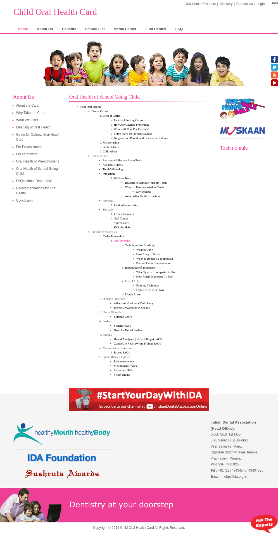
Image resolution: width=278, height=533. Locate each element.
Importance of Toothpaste (140, 267)
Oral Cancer (121, 218)
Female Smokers (124, 214)
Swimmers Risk (123, 370)
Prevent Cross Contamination (154, 263)
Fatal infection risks (126, 205)
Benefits (69, 29)
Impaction (109, 173)
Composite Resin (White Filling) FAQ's (137, 343)
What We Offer (27, 120)
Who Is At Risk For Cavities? (131, 129)
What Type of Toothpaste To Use (155, 272)
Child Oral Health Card (55, 12)
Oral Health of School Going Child (37, 171)
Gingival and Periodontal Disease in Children (141, 138)
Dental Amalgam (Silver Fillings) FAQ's (138, 339)
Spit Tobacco (122, 222)
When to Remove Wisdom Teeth (144, 187)
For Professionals (29, 147)
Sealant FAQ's (122, 325)
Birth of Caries (111, 115)
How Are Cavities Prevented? (131, 124)
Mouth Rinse (133, 294)
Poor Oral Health (90, 106)
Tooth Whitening (113, 169)
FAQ (179, 29)
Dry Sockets (143, 191)
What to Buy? (144, 249)
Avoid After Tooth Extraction (142, 196)
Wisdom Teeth (122, 178)
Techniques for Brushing (140, 245)
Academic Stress (113, 164)
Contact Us (244, 4)
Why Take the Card (30, 113)
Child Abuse (110, 151)
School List (95, 29)
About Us (45, 29)
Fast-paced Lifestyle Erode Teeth (122, 160)
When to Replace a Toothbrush (154, 258)
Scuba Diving (122, 374)
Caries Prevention (113, 236)
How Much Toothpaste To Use (154, 276)
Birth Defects (111, 147)
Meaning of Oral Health (33, 127)
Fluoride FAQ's (123, 316)
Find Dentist (155, 29)
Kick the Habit (123, 227)
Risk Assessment (124, 361)
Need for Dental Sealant (128, 330)
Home (23, 29)
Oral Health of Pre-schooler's (37, 161)
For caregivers (27, 154)
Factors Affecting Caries (128, 120)
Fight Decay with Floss (150, 289)
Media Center (125, 29)
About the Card (27, 105)
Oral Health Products (200, 4)
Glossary (225, 4)
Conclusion (24, 200)
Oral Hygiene (122, 240)
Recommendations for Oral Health (36, 190)
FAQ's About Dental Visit (34, 181)
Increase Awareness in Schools (132, 307)
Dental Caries (100, 111)
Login (260, 4)
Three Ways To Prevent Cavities (133, 133)
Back (275, 2)
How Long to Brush (148, 254)
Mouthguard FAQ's (125, 365)
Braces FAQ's (122, 352)
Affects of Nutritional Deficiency (134, 303)
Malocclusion (111, 142)
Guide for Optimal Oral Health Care (38, 137)
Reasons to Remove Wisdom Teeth (146, 182)
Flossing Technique (148, 285)
